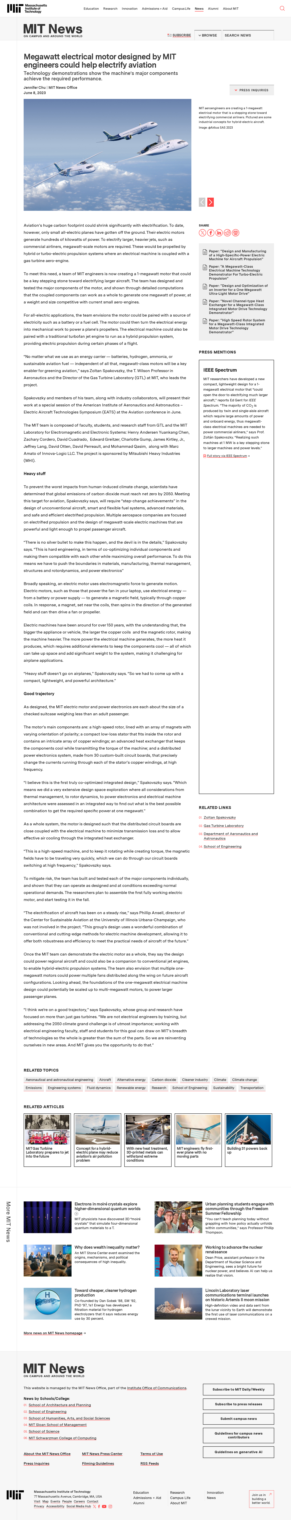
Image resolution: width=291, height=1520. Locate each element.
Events (55, 1501)
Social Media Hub (78, 1506)
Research (110, 8)
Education (91, 8)
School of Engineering (222, 519)
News (199, 8)
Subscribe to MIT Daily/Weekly (239, 1389)
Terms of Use (151, 1454)
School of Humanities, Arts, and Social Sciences (69, 1418)
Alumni (213, 8)
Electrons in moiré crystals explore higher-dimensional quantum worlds (108, 1206)
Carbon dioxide (164, 1080)
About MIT (230, 8)
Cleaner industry (195, 1080)
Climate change (244, 1080)
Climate (220, 1080)
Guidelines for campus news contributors (239, 1435)
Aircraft (105, 1080)
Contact (92, 1501)
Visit (37, 1501)
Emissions (34, 1088)
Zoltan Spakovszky (220, 490)
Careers (79, 1501)
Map (45, 1501)
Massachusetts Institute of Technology (62, 1492)
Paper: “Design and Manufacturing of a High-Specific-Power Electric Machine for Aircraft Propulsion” (237, 255)
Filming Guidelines (98, 1463)
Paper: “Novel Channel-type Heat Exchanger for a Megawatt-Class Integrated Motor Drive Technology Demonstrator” (238, 307)
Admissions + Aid (155, 8)
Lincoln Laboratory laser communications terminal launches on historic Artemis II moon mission (237, 1295)
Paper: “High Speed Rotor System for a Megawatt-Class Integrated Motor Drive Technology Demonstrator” (237, 326)
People (67, 1501)
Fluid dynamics (99, 1088)
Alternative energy (131, 1080)
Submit (269, 35)
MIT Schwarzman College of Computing (62, 1438)
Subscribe (182, 35)
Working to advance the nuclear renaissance (233, 1249)
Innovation (129, 8)
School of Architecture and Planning (60, 1405)
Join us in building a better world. (261, 1499)
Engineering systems (64, 1088)
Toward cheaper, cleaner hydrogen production (106, 1293)
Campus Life (181, 8)
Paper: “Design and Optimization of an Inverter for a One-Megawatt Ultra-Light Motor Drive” (238, 290)
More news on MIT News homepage (53, 1333)
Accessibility (55, 1506)
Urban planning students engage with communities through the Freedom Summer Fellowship (239, 1209)
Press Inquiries (36, 1463)
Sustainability (223, 1088)
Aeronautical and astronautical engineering (59, 1080)
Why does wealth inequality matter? (107, 1247)
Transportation (252, 1088)
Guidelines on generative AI (239, 1452)
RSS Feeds (149, 1463)
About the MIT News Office (47, 1454)
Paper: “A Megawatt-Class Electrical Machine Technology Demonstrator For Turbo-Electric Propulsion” (236, 272)
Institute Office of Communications (156, 1388)
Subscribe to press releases (238, 1404)
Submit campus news (238, 1419)
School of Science (44, 1431)
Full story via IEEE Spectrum (227, 456)
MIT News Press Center (102, 1454)
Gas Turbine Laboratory (224, 498)
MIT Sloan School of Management (58, 1424)
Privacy (39, 1506)
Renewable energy (131, 1088)
